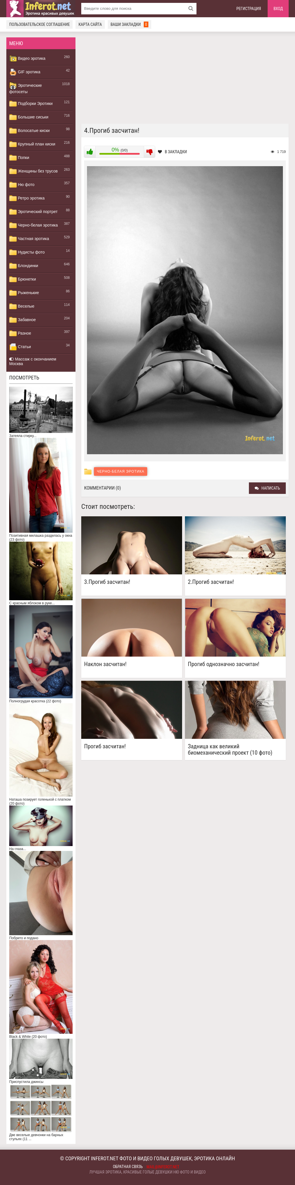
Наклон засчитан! (105, 664)
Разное (20, 333)
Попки (19, 158)
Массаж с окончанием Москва (32, 361)
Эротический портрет (33, 212)
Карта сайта (90, 24)
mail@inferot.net (163, 1167)
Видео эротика (27, 58)
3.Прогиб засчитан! (107, 582)
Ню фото (21, 185)
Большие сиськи (28, 117)
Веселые (21, 306)
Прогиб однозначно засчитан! (223, 664)
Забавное (22, 320)
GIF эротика (24, 72)
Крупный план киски (32, 144)
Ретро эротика (27, 198)
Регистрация (249, 8)
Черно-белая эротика (33, 225)
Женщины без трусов (33, 171)
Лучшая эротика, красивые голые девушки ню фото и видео (147, 1172)
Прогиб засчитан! (105, 746)
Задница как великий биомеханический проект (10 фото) (230, 749)
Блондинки (23, 266)
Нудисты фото (27, 252)
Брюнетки (22, 279)
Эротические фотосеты (25, 88)
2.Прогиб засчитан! (211, 582)
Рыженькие (24, 293)
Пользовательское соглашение (39, 24)
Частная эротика (29, 239)
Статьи (20, 347)
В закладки (172, 151)
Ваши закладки (130, 24)
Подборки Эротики (31, 104)
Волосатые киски (29, 131)
